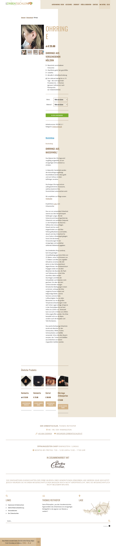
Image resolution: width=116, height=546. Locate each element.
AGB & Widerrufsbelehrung (16, 508)
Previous (21, 52)
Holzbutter (49, 199)
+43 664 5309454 (45, 433)
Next (43, 52)
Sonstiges (95, 4)
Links (55, 204)
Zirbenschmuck (29, 17)
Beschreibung (50, 138)
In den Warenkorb (57, 115)
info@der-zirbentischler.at (69, 433)
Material (48, 104)
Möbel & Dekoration (86, 4)
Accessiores (68, 4)
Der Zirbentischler (13, 513)
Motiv (48, 99)
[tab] (50, 138)
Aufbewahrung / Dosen (58, 4)
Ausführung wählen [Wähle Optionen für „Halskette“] (26, 404)
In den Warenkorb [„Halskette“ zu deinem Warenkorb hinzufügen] (38, 404)
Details (24, 543)
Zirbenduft (76, 4)
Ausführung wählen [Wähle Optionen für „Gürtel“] (51, 404)
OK (28, 543)
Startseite (23, 17)
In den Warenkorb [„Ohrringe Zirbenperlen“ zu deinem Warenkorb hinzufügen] (63, 407)
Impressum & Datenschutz (16, 505)
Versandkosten (12, 510)
